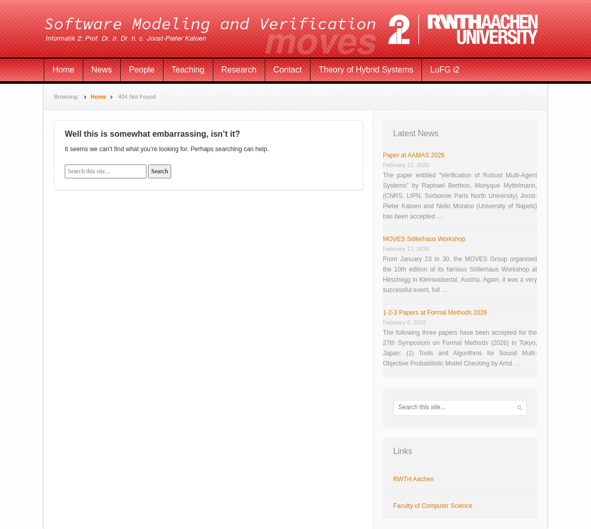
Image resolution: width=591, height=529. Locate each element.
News (101, 69)
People (142, 69)
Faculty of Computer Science (432, 505)
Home (63, 69)
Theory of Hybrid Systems (366, 69)
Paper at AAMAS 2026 (414, 155)
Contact (287, 69)
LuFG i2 (444, 69)
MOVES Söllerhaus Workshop (424, 239)
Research (238, 69)
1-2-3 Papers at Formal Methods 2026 (435, 312)
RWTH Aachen (413, 479)
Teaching (188, 69)
